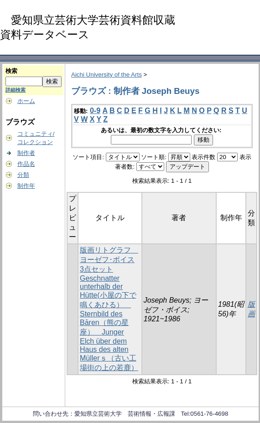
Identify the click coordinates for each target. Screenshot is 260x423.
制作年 (26, 185)
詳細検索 (15, 90)
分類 (23, 174)
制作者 (26, 153)
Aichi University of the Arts (106, 74)
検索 (11, 70)
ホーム (26, 101)
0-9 (95, 110)
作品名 (26, 163)
